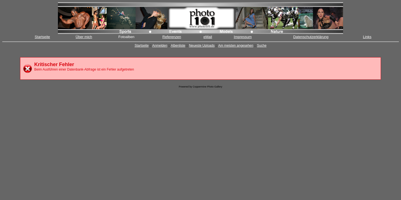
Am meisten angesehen (235, 46)
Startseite (42, 37)
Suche (261, 46)
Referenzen (171, 37)
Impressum (243, 37)
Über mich (84, 37)
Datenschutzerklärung (310, 37)
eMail (207, 37)
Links (367, 37)
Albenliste (178, 46)
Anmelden (159, 46)
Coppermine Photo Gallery (207, 86)
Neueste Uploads (202, 46)
